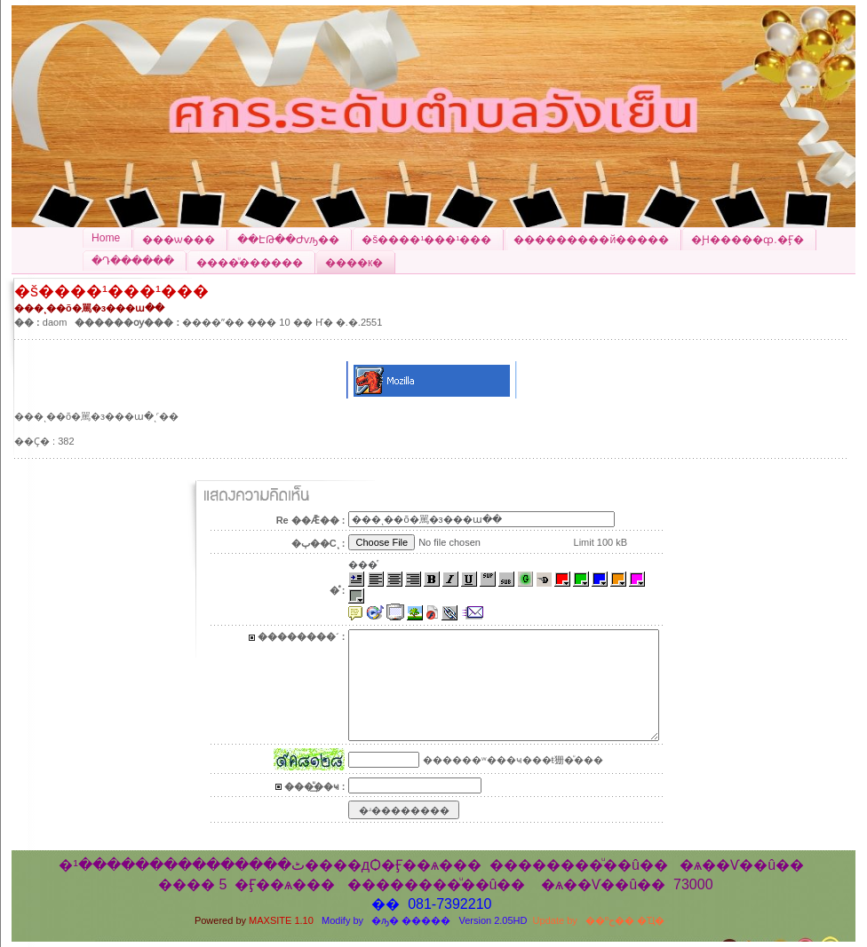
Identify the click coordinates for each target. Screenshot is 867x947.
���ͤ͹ (363, 564)
